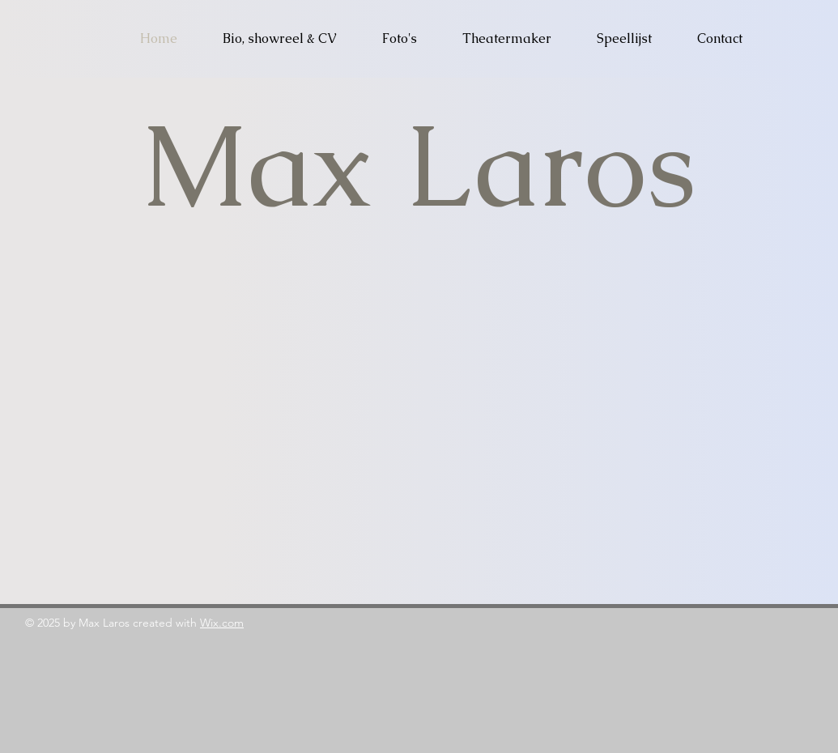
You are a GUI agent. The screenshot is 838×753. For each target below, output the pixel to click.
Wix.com (222, 622)
